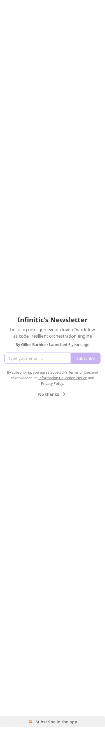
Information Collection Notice (62, 377)
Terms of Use (79, 372)
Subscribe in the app (52, 721)
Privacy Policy (52, 383)
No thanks (52, 394)
